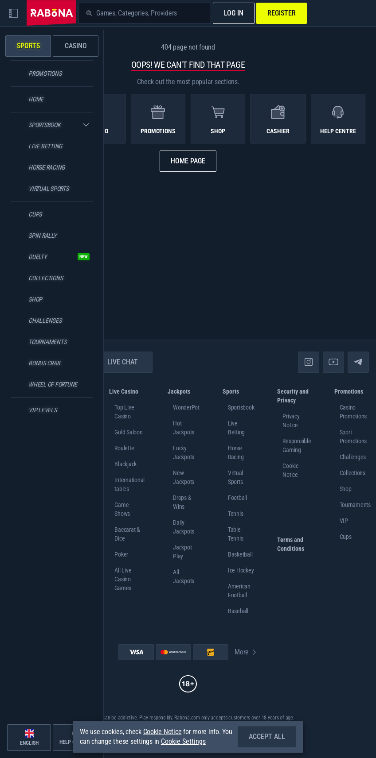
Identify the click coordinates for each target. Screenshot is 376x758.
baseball (238, 611)
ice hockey (241, 570)
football (237, 497)
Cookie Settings (183, 742)
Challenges (353, 456)
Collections (352, 472)
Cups (346, 536)
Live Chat (117, 362)
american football (239, 591)
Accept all (267, 736)
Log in (233, 13)
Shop (346, 488)
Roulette (124, 448)
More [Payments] (246, 652)
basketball (240, 554)
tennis (235, 513)
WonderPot (186, 407)
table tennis (235, 534)
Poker (121, 554)
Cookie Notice (162, 731)
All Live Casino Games (122, 579)
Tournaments (355, 504)
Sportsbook (241, 407)
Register (281, 13)
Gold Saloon (128, 432)
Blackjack (125, 464)
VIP (344, 520)
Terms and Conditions (290, 544)
